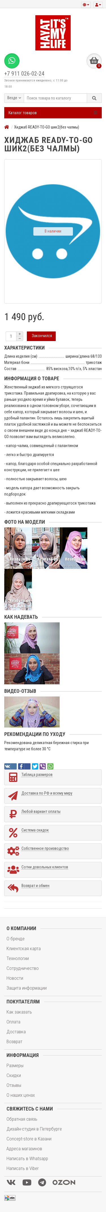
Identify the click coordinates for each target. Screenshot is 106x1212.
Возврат (14, 1041)
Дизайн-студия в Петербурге (34, 1129)
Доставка (16, 1031)
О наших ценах (21, 1095)
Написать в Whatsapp (27, 1158)
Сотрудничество (23, 968)
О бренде (16, 938)
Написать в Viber (23, 1168)
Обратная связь (22, 1119)
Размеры (15, 1065)
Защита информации (27, 988)
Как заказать (19, 1012)
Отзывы (14, 1085)
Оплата (13, 1022)
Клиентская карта (24, 948)
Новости (15, 978)
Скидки (14, 1075)
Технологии (18, 958)
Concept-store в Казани (29, 1139)
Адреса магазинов (24, 1148)
